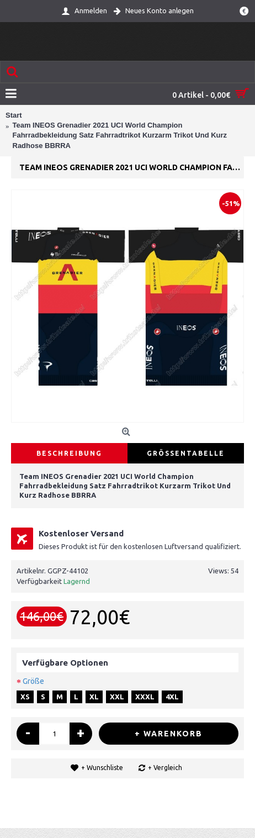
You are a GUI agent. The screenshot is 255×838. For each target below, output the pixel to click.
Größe (33, 681)
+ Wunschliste (102, 767)
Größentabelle (186, 453)
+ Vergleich (165, 767)
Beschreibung (69, 453)
